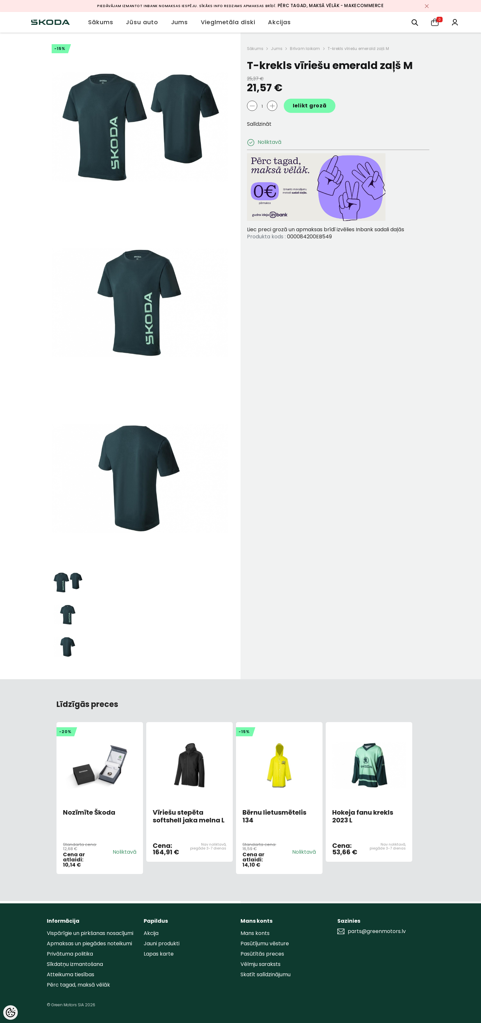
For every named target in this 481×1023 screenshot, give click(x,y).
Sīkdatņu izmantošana (75, 964)
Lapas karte (159, 954)
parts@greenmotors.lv (377, 931)
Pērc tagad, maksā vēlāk (78, 984)
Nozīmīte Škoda (89, 813)
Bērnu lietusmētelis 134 (274, 816)
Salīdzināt (259, 124)
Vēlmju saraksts (261, 964)
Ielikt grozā (310, 105)
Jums (276, 48)
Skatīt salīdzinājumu (266, 974)
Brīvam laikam (305, 48)
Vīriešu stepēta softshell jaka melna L (189, 816)
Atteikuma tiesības (70, 974)
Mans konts (255, 933)
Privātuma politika (70, 954)
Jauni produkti (161, 943)
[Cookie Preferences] (10, 1012)
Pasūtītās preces (262, 954)
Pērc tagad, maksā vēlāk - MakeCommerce (331, 6)
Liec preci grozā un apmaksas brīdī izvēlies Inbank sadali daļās (325, 229)
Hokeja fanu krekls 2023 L (362, 816)
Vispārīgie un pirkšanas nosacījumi (90, 933)
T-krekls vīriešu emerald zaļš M (358, 48)
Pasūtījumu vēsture (265, 943)
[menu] (415, 22)
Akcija (151, 933)
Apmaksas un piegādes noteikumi (89, 943)
